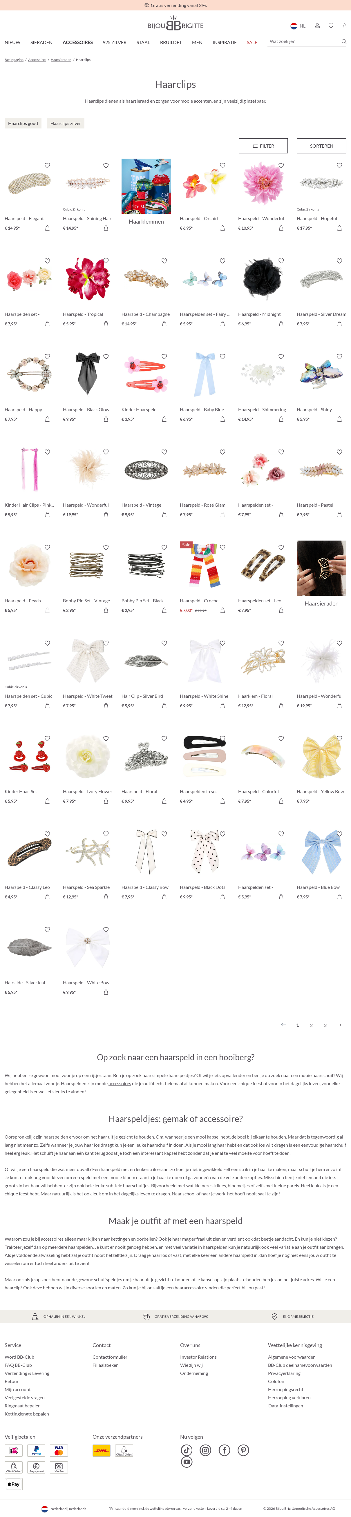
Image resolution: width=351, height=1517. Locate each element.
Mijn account (18, 1389)
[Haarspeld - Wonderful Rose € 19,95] (88, 484)
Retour (12, 1381)
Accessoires (78, 42)
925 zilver (114, 42)
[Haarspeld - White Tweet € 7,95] (88, 675)
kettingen (120, 1238)
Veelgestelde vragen (25, 1397)
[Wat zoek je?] (306, 41)
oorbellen (146, 1238)
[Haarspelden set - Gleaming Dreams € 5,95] (263, 866)
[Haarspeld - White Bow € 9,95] (88, 962)
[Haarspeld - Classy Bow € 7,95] (146, 866)
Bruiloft (171, 42)
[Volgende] (339, 1025)
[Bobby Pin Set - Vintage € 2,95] (88, 580)
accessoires (119, 1083)
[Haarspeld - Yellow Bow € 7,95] (321, 771)
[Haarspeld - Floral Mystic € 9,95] (146, 771)
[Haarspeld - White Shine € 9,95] (204, 675)
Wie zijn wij (191, 1365)
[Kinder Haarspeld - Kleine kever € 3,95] (146, 389)
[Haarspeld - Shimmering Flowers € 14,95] (263, 389)
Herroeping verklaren (289, 1397)
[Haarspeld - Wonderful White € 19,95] (321, 675)
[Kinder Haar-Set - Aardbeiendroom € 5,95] (29, 771)
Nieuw (12, 42)
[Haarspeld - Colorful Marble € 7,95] (263, 771)
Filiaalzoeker (105, 1365)
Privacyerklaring (284, 1373)
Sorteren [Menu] (321, 145)
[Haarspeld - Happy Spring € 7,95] (29, 389)
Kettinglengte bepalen (27, 1413)
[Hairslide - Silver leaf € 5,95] (29, 962)
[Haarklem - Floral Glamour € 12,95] (263, 675)
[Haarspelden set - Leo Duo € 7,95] (263, 580)
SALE (252, 42)
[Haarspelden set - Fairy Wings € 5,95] (204, 293)
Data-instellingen (285, 1405)
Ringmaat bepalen (23, 1405)
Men (197, 42)
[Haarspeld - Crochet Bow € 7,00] (204, 580)
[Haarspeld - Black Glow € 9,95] (88, 389)
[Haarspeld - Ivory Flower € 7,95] (88, 771)
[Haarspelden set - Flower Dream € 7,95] (263, 484)
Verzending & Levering (27, 1373)
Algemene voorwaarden (292, 1357)
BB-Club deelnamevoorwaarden (300, 1365)
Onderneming (194, 1373)
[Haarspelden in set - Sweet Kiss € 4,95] (204, 771)
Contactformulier (110, 1357)
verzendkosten (194, 1508)
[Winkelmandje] (344, 26)
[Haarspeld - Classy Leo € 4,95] (29, 866)
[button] (317, 26)
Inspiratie (225, 42)
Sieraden (41, 42)
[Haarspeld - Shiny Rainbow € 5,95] (321, 389)
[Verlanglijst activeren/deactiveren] (47, 166)
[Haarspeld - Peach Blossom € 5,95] (29, 580)
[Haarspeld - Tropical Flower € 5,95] (88, 293)
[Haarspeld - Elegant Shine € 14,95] (29, 198)
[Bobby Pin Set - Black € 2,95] (146, 580)
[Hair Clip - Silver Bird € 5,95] (146, 675)
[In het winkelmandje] (47, 228)
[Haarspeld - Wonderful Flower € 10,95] (263, 198)
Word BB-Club (19, 1357)
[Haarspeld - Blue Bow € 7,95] (321, 866)
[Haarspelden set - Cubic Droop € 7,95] (29, 675)
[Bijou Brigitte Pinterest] (243, 1450)
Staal (143, 42)
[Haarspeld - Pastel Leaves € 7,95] (321, 484)
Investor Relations (198, 1357)
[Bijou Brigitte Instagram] (205, 1450)
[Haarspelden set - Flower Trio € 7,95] (29, 293)
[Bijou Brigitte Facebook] (224, 1450)
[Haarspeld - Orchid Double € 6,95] (204, 198)
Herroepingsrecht (285, 1389)
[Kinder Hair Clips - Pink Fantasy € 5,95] (29, 484)
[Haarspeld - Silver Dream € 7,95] (321, 293)
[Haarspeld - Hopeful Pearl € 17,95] (321, 198)
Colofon (276, 1381)
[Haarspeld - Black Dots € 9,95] (204, 866)
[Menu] (263, 145)
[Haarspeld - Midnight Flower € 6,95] (263, 293)
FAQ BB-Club (18, 1365)
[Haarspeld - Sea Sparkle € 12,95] (88, 866)
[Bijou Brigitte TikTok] (186, 1450)
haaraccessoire (189, 1287)
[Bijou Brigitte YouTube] (186, 1462)
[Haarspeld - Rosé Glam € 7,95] (204, 484)
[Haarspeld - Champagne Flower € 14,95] (146, 293)
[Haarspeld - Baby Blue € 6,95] (204, 389)
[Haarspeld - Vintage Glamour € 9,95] (146, 484)
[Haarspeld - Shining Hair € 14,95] (88, 198)
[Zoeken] (344, 41)
